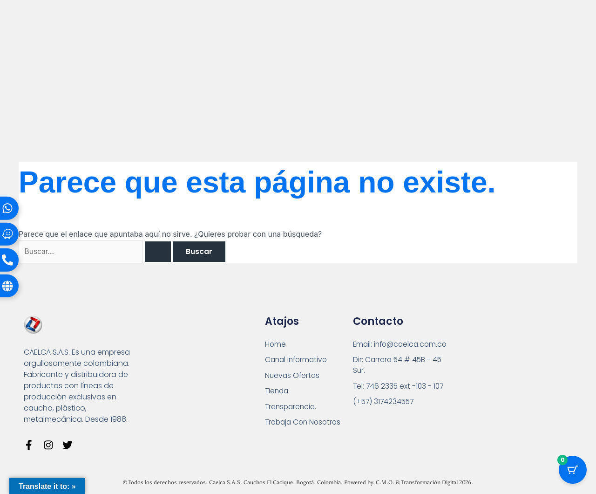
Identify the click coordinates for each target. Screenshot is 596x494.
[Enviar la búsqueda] (162, 252)
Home (275, 344)
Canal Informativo (298, 360)
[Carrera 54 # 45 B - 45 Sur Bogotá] (506, 373)
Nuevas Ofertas (293, 376)
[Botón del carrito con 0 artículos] (573, 471)
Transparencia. (292, 408)
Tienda (277, 392)
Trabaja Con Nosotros (305, 424)
